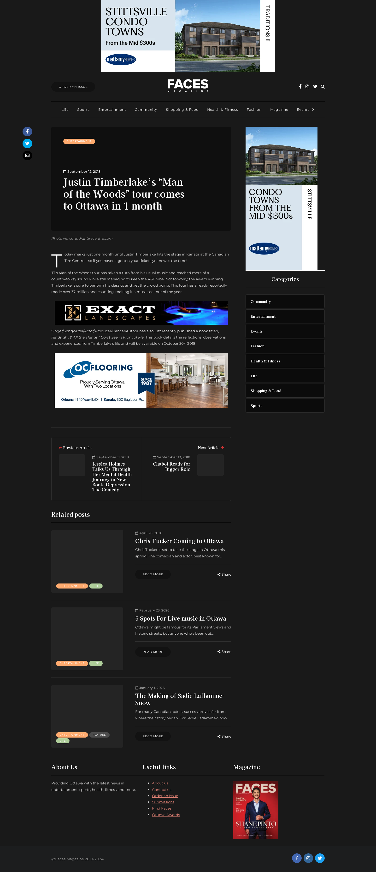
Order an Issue (165, 796)
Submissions (163, 802)
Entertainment (112, 109)
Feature (99, 734)
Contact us (161, 789)
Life (65, 109)
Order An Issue (73, 87)
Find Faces (161, 808)
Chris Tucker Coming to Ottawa (179, 540)
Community (146, 109)
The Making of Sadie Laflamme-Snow (180, 699)
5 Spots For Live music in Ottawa (180, 618)
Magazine (279, 109)
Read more (153, 574)
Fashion (254, 109)
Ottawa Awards (166, 814)
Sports (83, 109)
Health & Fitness (222, 109)
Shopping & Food (182, 109)
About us (160, 783)
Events (303, 109)
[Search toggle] (323, 86)
